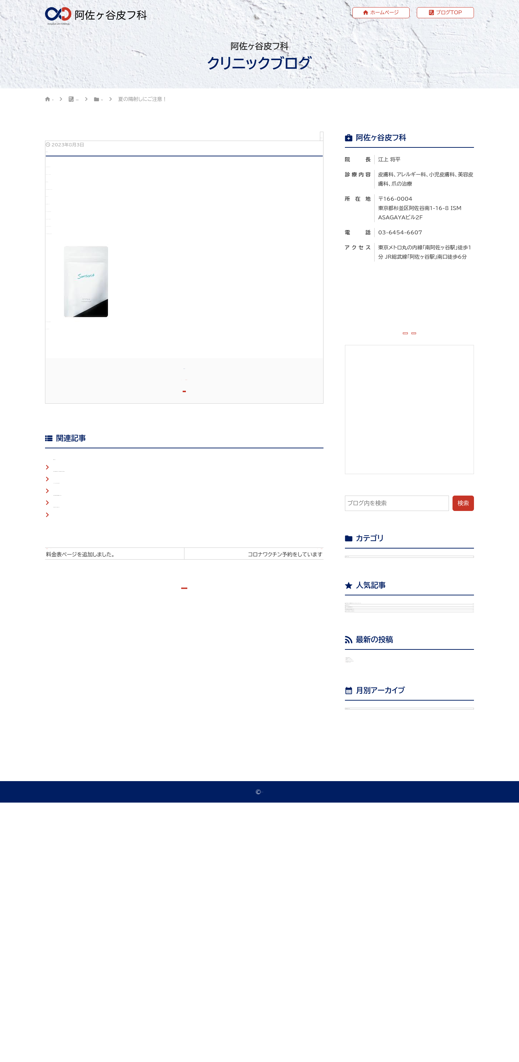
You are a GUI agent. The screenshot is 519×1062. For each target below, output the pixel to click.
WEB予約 (446, 341)
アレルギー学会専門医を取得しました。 (415, 704)
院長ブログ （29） (373, 579)
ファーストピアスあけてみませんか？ (98, 691)
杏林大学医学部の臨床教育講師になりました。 (111, 707)
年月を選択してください (379, 960)
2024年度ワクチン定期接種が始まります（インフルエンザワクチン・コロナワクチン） (415, 651)
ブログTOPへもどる (189, 828)
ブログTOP (449, 12)
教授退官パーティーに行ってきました (401, 862)
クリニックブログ (110, 100)
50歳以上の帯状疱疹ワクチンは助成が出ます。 (415, 759)
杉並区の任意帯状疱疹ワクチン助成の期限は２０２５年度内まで (132, 675)
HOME (60, 100)
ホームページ (384, 12)
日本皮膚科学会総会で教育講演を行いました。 (415, 732)
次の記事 (250, 780)
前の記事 (118, 780)
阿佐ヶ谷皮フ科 (262, 1050)
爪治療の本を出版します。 (387, 827)
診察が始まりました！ (415, 679)
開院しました (69, 659)
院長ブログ (162, 100)
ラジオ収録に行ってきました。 (392, 897)
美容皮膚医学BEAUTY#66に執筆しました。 (412, 879)
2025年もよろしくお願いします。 (96, 723)
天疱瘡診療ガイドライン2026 (393, 845)
